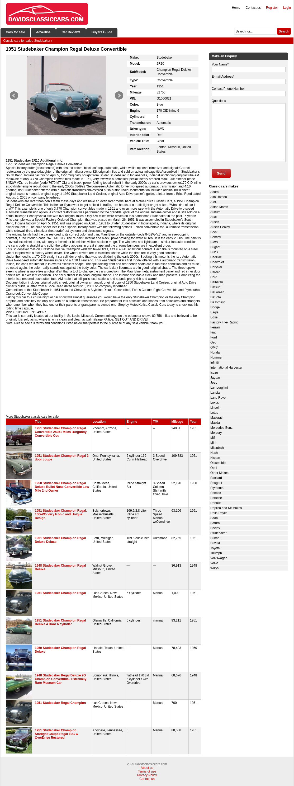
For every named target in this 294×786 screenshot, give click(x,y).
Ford (213, 337)
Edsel (214, 317)
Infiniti (214, 362)
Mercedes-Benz (221, 428)
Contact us (253, 8)
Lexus (214, 402)
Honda (215, 352)
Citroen (215, 272)
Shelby (215, 528)
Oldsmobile (218, 463)
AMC (213, 202)
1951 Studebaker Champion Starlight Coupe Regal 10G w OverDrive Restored (56, 734)
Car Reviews (70, 32)
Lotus (214, 413)
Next (119, 95)
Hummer (216, 357)
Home (236, 8)
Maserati (216, 418)
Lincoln (215, 408)
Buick (214, 252)
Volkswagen (218, 558)
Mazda (215, 423)
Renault (215, 503)
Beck (213, 232)
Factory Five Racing (224, 322)
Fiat (213, 332)
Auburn (215, 212)
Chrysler (216, 267)
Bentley (215, 237)
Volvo (214, 563)
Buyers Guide (102, 32)
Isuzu (214, 372)
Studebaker (218, 533)
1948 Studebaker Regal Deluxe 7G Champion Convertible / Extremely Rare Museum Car (60, 679)
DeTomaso (217, 302)
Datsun (215, 287)
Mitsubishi (217, 448)
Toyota (215, 548)
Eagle (214, 312)
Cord (213, 277)
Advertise (43, 32)
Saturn (215, 523)
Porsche (216, 498)
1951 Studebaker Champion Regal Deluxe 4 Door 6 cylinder (60, 622)
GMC (214, 347)
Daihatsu (216, 282)
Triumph (216, 553)
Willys (214, 568)
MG (212, 438)
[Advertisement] (103, 370)
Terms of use (147, 771)
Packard (216, 478)
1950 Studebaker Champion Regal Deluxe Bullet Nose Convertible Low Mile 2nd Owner (62, 486)
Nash (214, 453)
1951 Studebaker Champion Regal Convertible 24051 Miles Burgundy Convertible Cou (61, 431)
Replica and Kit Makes (226, 508)
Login (287, 8)
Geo (213, 342)
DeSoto (215, 297)
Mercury (216, 433)
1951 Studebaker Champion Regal (60, 593)
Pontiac (215, 493)
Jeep (213, 382)
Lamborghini (219, 387)
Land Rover (218, 397)
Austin (214, 222)
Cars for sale (15, 32)
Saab (214, 518)
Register (272, 8)
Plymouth (217, 488)
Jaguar (215, 377)
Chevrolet (217, 262)
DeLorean (217, 292)
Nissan (215, 458)
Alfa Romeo (218, 197)
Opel (213, 468)
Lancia (215, 392)
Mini (213, 443)
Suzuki (215, 543)
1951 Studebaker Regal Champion (60, 703)
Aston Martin (219, 207)
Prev (14, 95)
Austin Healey (220, 227)
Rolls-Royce (218, 513)
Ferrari (215, 327)
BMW (214, 242)
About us (147, 768)
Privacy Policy (147, 775)
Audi (213, 217)
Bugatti (215, 247)
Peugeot (216, 483)
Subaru (215, 538)
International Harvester (226, 367)
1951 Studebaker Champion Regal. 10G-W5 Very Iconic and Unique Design (61, 514)
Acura (214, 192)
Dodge (215, 307)
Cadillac (216, 257)
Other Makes (219, 473)
